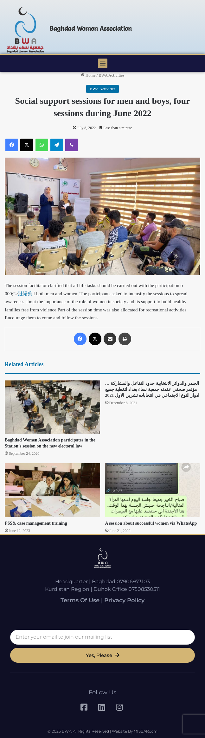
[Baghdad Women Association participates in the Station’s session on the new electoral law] (52, 407)
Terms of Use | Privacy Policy (102, 600)
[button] (102, 63)
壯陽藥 (25, 293)
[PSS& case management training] (52, 490)
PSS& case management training (36, 523)
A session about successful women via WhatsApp (151, 523)
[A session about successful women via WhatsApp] (153, 490)
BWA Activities (111, 75)
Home (88, 75)
